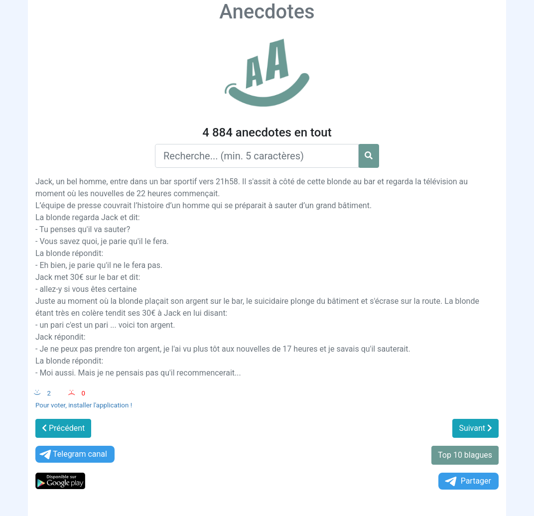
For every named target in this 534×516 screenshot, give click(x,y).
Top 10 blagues (465, 455)
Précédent (63, 428)
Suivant (475, 428)
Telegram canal (72, 454)
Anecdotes (266, 11)
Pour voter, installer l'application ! (83, 405)
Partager (467, 481)
